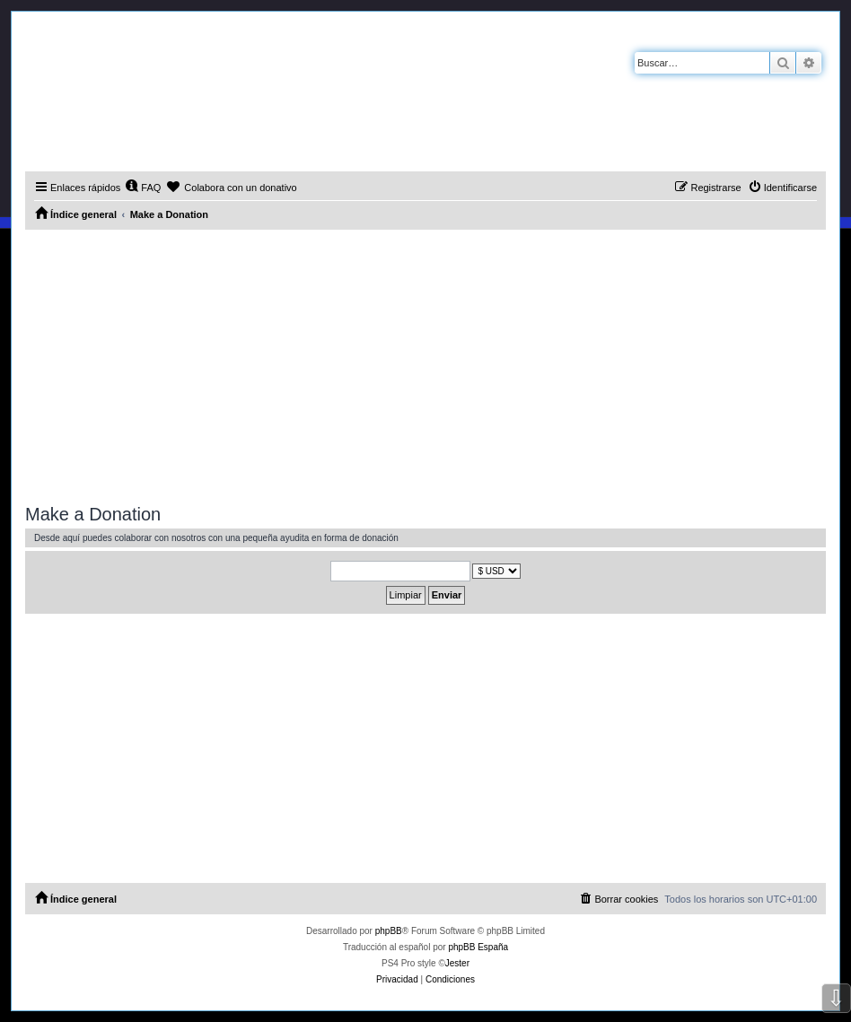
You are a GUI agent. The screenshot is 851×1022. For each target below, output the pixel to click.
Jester (457, 963)
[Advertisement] (425, 364)
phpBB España (478, 947)
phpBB (388, 931)
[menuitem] (143, 187)
